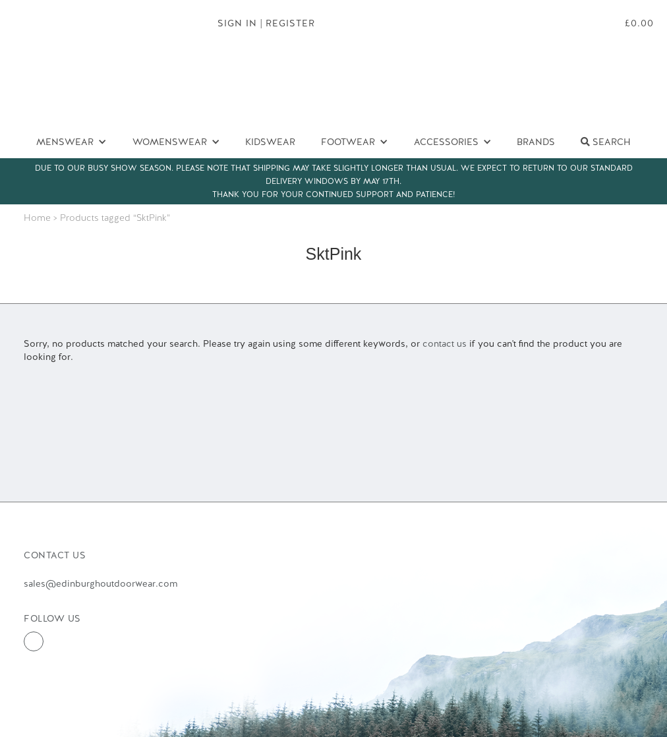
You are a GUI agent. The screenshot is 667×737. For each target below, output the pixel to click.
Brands (536, 142)
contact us (444, 343)
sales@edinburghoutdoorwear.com (100, 583)
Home (37, 217)
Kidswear (270, 142)
